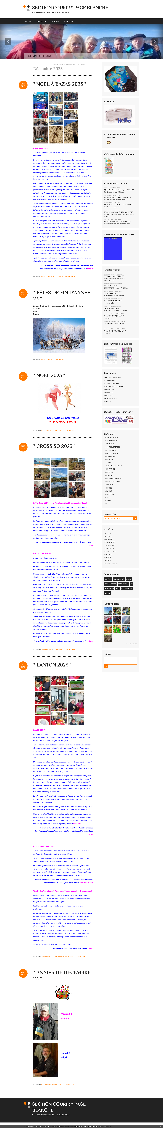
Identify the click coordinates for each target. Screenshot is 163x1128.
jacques (107, 205)
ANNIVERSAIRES (46, 430)
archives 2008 (123, 584)
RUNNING (107, 401)
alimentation (109, 588)
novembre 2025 (109, 545)
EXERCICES (110, 456)
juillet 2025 (108, 554)
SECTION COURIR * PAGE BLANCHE (70, 7)
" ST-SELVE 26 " (110, 293)
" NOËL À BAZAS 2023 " (59, 84)
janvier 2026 (108, 539)
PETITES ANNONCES (114, 478)
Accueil (28, 21)
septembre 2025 (109, 551)
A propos (68, 21)
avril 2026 (107, 533)
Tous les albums (131, 644)
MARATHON (110, 469)
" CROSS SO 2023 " (54, 446)
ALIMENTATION (112, 437)
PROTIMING (108, 395)
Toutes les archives (111, 564)
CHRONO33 (108, 392)
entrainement (119, 579)
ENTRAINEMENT (112, 453)
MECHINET (108, 190)
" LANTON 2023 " (52, 665)
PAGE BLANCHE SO (111, 398)
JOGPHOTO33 (109, 380)
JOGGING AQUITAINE (112, 383)
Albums (55, 21)
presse (128, 579)
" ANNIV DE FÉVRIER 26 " (114, 323)
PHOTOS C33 (109, 389)
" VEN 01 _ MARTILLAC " (125, 190)
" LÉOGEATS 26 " (111, 286)
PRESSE (109, 488)
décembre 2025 (109, 542)
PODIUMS (110, 485)
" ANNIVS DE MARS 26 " (123, 212)
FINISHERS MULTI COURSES (114, 386)
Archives (41, 21)
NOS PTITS (110, 475)
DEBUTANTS (111, 450)
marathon (108, 579)
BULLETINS (110, 444)
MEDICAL (109, 472)
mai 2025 (107, 560)
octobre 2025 (109, 548)
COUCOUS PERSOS (46, 276)
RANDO (109, 491)
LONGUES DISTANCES (114, 466)
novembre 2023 (58, 64)
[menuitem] (29, 21)
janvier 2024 (81, 64)
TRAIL (108, 497)
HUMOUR (109, 459)
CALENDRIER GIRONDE (113, 377)
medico (107, 593)
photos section (110, 584)
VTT (107, 504)
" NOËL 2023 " (49, 375)
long (117, 588)
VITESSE (109, 500)
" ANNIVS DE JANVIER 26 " (115, 331)
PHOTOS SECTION (58, 276)
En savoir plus (107, 1126)
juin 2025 (107, 557)
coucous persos (126, 588)
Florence (107, 197)
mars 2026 (108, 536)
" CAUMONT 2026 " (112, 308)
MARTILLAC (113, 238)
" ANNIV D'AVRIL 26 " (112, 301)
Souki (106, 222)
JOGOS (108, 463)
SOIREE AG (110, 494)
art (131, 584)
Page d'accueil (70, 64)
